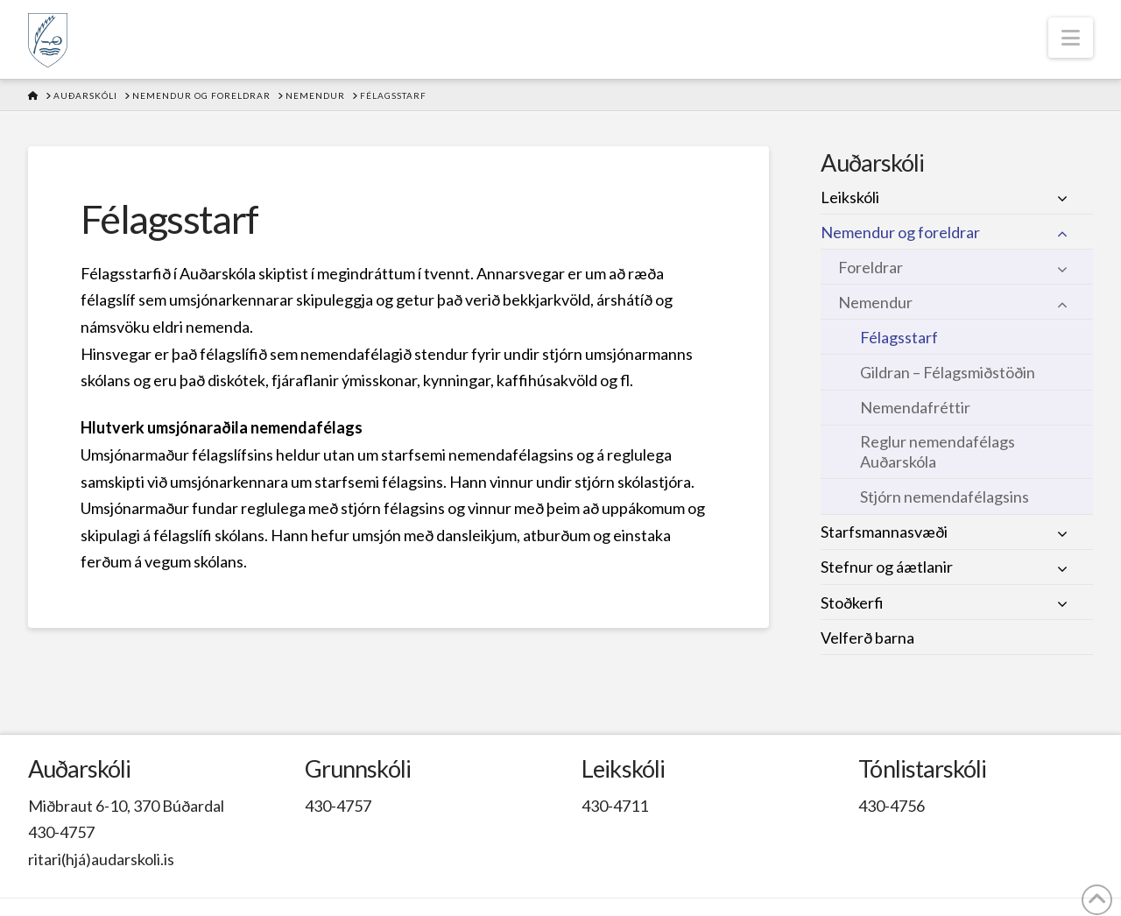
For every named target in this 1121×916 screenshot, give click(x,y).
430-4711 (615, 805)
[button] (1070, 38)
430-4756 (891, 805)
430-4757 (61, 832)
